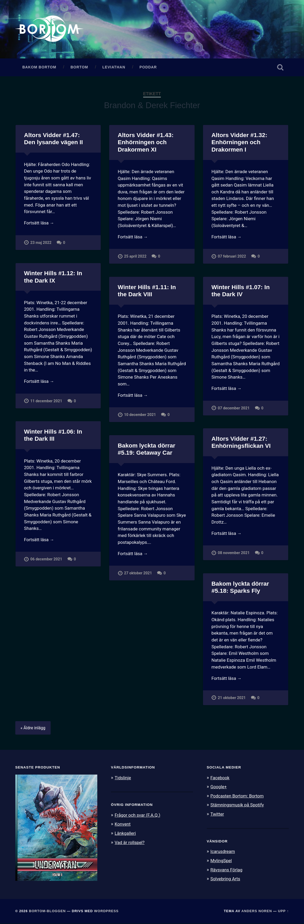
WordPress (106, 911)
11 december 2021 (46, 402)
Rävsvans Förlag (226, 869)
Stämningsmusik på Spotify (237, 805)
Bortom (79, 68)
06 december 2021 (46, 560)
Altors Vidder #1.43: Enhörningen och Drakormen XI (145, 143)
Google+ (218, 787)
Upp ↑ (283, 911)
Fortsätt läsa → (39, 224)
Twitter (217, 814)
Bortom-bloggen (47, 911)
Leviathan (113, 68)
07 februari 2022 (232, 257)
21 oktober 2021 (232, 698)
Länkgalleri (126, 833)
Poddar (148, 68)
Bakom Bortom (39, 68)
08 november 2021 (234, 554)
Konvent (123, 824)
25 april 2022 (135, 257)
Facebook (220, 778)
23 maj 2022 (41, 243)
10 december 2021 (140, 416)
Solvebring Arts (225, 878)
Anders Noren (257, 911)
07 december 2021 (234, 409)
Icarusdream (223, 851)
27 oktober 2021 (138, 574)
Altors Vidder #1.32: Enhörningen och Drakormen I (239, 143)
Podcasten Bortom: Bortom (237, 796)
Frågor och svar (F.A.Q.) (138, 815)
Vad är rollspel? (130, 842)
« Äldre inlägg (33, 728)
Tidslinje (123, 778)
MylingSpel (221, 860)
